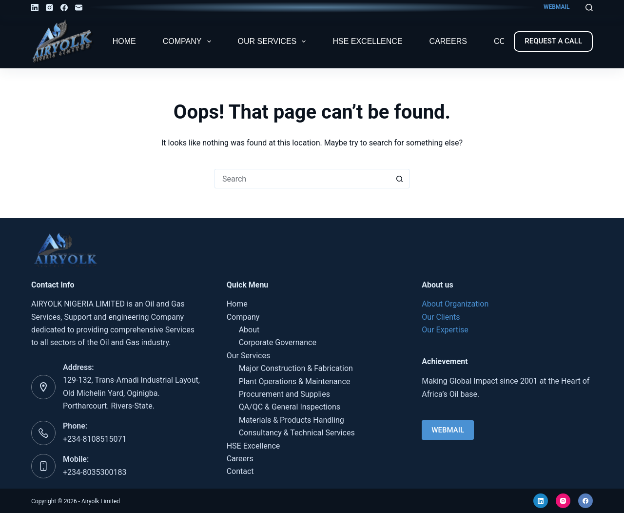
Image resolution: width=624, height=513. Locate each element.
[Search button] (400, 178)
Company (189, 41)
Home (124, 41)
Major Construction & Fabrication (296, 368)
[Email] (78, 7)
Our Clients (441, 317)
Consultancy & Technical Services (297, 432)
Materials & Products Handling (291, 420)
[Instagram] (49, 7)
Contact (240, 471)
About (249, 329)
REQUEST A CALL (553, 41)
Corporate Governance (277, 342)
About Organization (455, 303)
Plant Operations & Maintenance (295, 381)
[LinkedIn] (35, 7)
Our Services (274, 41)
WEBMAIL (557, 6)
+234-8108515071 (94, 439)
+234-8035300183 (94, 472)
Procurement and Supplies (284, 394)
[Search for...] (302, 178)
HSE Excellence (367, 41)
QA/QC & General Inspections (289, 406)
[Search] (589, 7)
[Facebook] (64, 7)
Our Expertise (445, 329)
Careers (448, 41)
